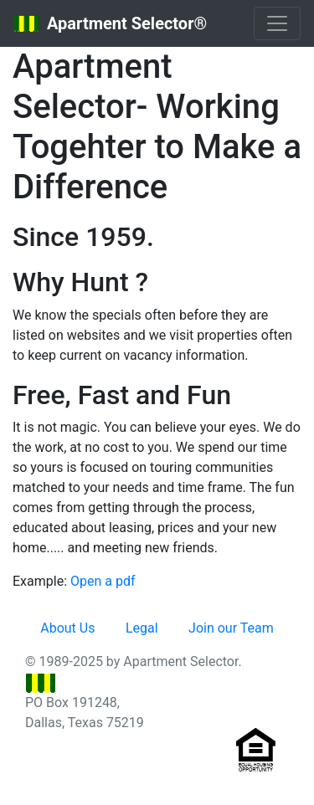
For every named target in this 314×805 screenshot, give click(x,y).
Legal (142, 628)
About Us (67, 628)
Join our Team (231, 628)
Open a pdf (103, 581)
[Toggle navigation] (277, 23)
